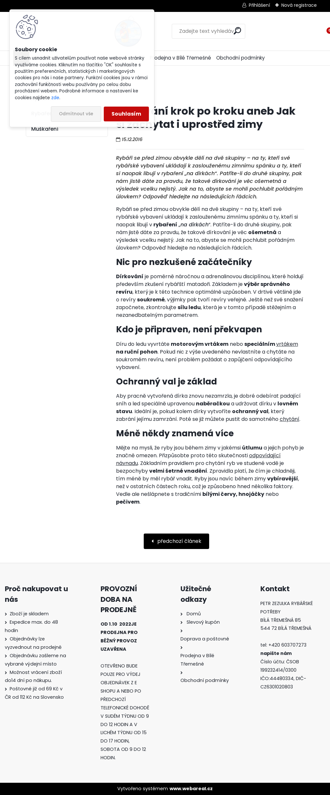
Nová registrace (299, 5)
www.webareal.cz (191, 788)
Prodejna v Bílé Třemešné (180, 57)
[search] (208, 30)
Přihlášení (259, 5)
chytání (289, 419)
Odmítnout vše (76, 114)
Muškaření (44, 129)
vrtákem (287, 344)
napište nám (276, 653)
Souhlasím (126, 114)
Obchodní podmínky (240, 57)
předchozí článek (178, 541)
